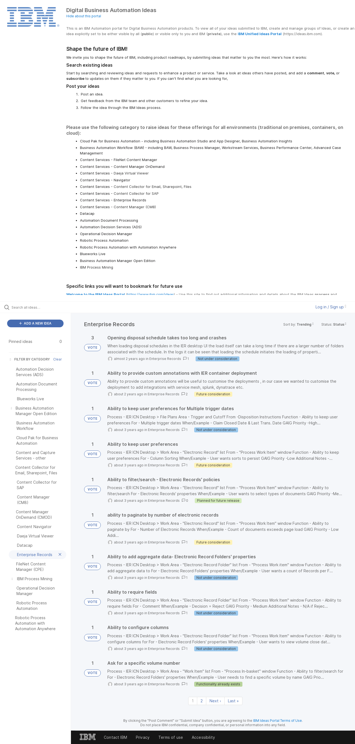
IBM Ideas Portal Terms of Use (277, 720)
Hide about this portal (83, 16)
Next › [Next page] (215, 700)
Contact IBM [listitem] (115, 737)
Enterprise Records (165, 359)
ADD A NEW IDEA (35, 323)
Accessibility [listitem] (203, 737)
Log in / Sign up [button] (331, 307)
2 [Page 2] (202, 700)
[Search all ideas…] (42, 307)
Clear (57, 359)
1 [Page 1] (193, 700)
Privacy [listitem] (143, 737)
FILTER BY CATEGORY (29, 359)
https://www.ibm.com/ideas (150, 294)
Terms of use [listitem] (170, 737)
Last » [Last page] (233, 700)
